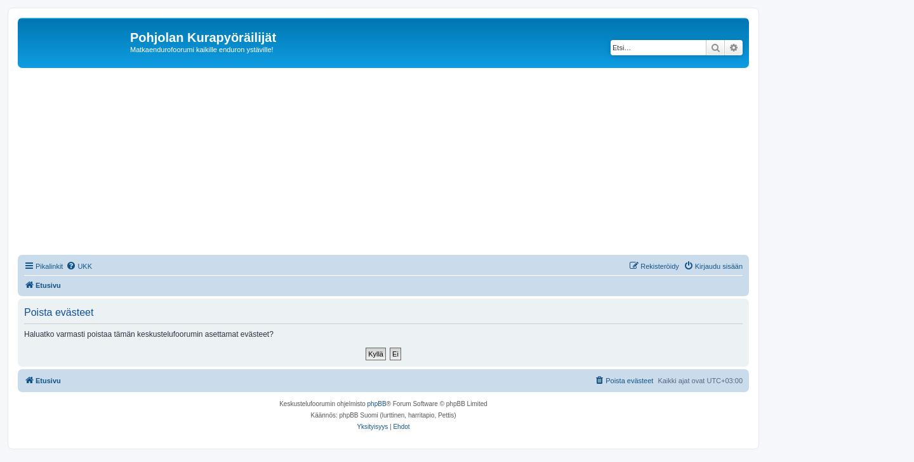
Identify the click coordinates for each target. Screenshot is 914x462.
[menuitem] (79, 266)
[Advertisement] (398, 163)
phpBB (377, 403)
